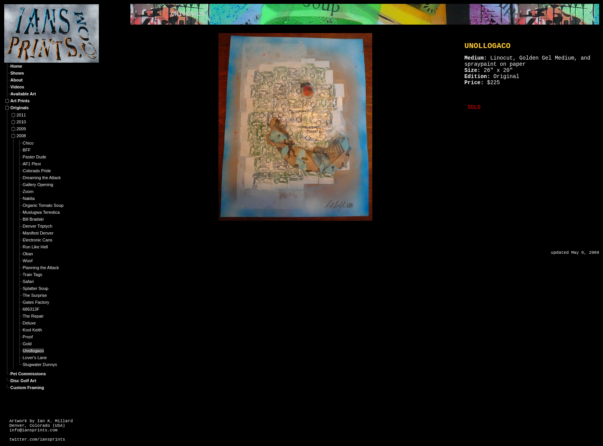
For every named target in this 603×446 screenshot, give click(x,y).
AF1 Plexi (32, 163)
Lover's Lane (35, 357)
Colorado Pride (37, 170)
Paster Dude (34, 157)
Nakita (29, 198)
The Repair (33, 316)
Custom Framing (27, 387)
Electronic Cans (37, 240)
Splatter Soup (35, 288)
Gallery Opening (38, 184)
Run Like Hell (35, 247)
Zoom (28, 191)
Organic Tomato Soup (43, 205)
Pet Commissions (28, 373)
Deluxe (29, 323)
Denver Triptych (37, 226)
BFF (27, 150)
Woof (27, 260)
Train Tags (32, 274)
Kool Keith (32, 330)
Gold (27, 343)
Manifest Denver (38, 233)
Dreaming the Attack (42, 177)
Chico (28, 143)
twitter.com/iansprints (37, 439)
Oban (28, 253)
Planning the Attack (41, 267)
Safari (28, 281)
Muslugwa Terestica (41, 212)
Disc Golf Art (23, 380)
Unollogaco (33, 350)
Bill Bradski (33, 219)
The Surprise (35, 295)
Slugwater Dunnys (40, 364)
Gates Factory (36, 302)
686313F (31, 309)
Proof (28, 336)
